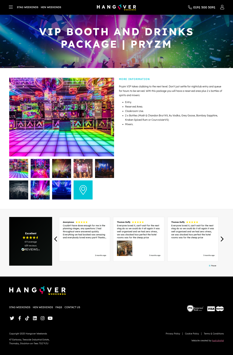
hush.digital (218, 340)
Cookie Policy (192, 333)
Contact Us (72, 307)
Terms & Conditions (214, 333)
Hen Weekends (51, 7)
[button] (56, 239)
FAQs (58, 307)
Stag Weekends (27, 7)
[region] (138, 239)
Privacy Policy (173, 333)
